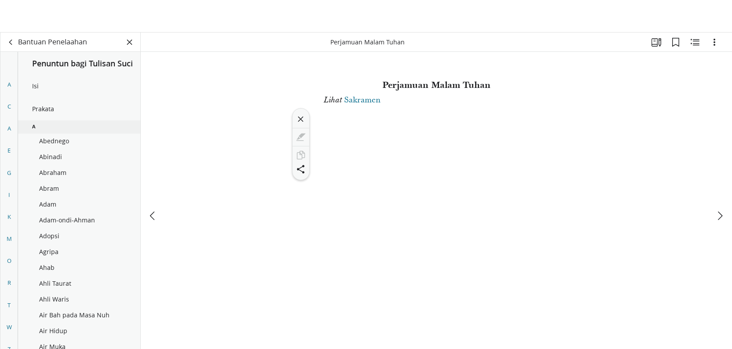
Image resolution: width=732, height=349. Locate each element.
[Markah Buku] (675, 42)
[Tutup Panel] (130, 42)
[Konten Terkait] (695, 42)
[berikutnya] (719, 183)
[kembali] (11, 42)
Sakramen (362, 100)
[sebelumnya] (153, 183)
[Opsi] (714, 42)
